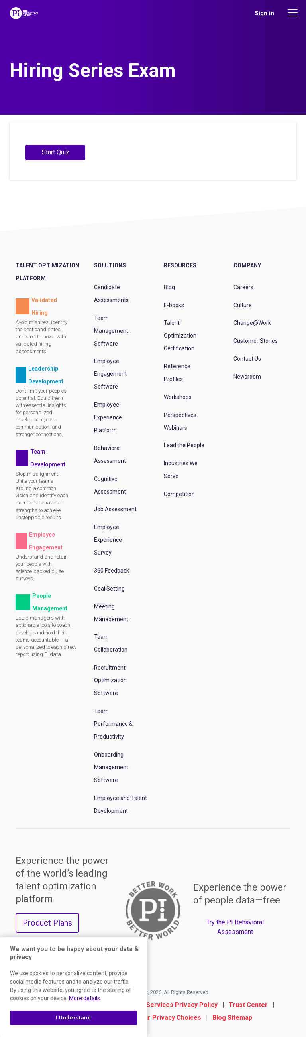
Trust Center (248, 1005)
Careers (243, 287)
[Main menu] (294, 12)
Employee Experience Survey (108, 540)
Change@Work (252, 323)
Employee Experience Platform (108, 417)
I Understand (73, 1018)
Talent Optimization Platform (47, 271)
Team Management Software (111, 331)
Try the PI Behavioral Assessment (235, 927)
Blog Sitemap (232, 1017)
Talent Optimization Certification (180, 336)
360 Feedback (111, 570)
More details (84, 998)
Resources (180, 265)
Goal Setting (109, 588)
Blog (169, 287)
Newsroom (247, 376)
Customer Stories (255, 341)
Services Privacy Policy (182, 1005)
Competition (179, 494)
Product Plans (47, 923)
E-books (174, 305)
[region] (73, 987)
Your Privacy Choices (169, 1017)
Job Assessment (115, 509)
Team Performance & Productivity (113, 724)
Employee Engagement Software (110, 374)
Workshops (178, 397)
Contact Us (247, 359)
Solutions (110, 265)
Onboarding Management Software (111, 767)
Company (247, 265)
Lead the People (184, 445)
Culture (242, 305)
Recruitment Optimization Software (110, 680)
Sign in (264, 13)
